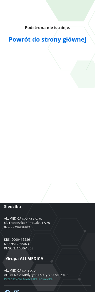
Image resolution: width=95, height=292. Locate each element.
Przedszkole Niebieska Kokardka (28, 279)
